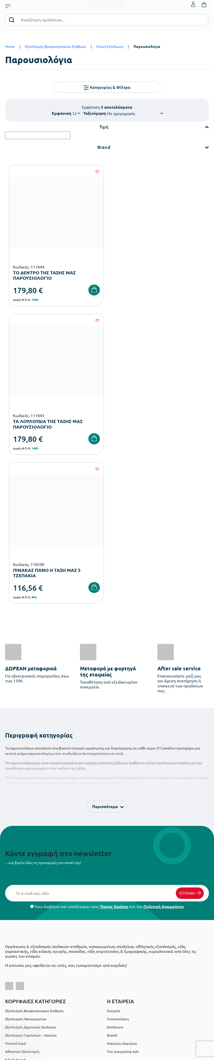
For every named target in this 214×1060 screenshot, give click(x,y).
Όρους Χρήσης (114, 755)
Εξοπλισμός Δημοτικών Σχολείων (30, 876)
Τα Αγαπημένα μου (121, 941)
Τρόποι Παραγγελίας (21, 933)
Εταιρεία (113, 860)
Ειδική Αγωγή (15, 909)
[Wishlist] (96, 171)
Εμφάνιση (61, 113)
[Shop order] (135, 113)
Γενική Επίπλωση (109, 46)
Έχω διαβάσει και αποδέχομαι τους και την (107, 755)
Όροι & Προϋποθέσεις (22, 966)
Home (10, 46)
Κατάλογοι (115, 876)
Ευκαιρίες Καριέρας (122, 893)
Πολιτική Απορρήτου (163, 755)
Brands (112, 884)
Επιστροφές (14, 958)
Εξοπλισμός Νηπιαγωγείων (26, 868)
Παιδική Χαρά (15, 893)
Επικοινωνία (116, 950)
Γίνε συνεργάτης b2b (123, 901)
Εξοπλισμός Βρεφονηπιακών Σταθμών (55, 46)
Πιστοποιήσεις (118, 868)
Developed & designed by (107, 1053)
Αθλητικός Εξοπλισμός (22, 901)
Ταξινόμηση (94, 113)
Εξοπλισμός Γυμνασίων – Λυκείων (31, 884)
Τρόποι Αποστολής (19, 950)
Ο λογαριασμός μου (122, 933)
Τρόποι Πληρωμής (19, 941)
